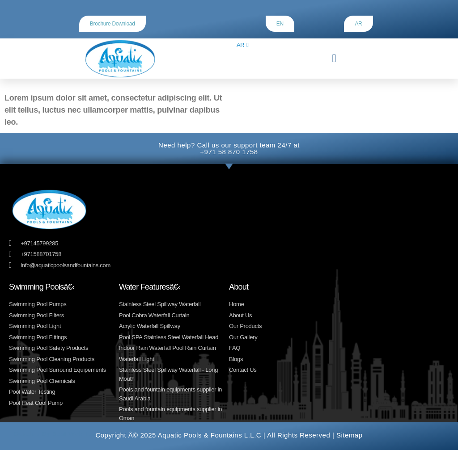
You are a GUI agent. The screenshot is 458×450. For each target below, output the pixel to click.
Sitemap (349, 435)
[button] (334, 58)
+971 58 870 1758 (229, 152)
